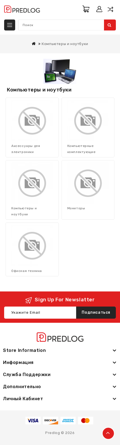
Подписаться (96, 312)
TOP (108, 433)
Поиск (109, 25)
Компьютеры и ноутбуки (65, 44)
